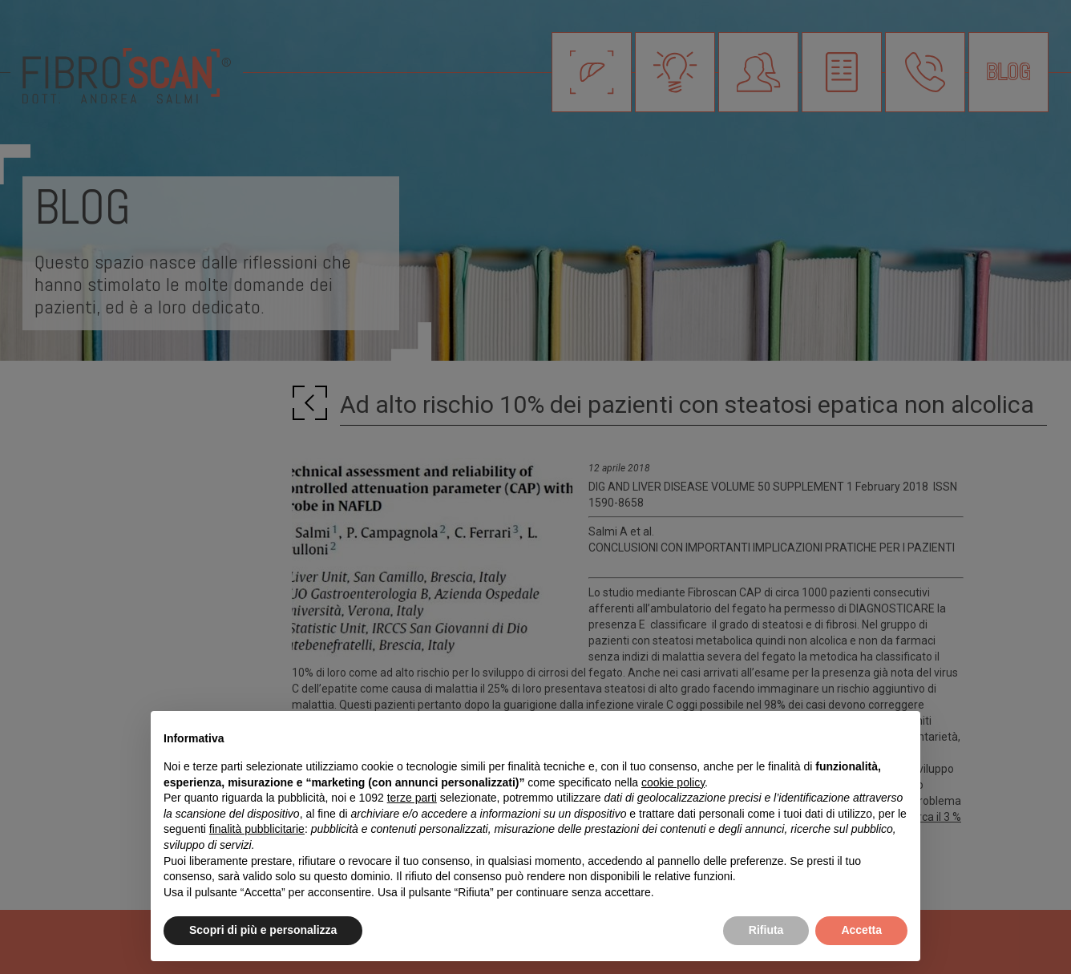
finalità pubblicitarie (257, 828)
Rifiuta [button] (766, 929)
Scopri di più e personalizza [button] (263, 929)
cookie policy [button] (673, 782)
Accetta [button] (861, 929)
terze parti (412, 797)
